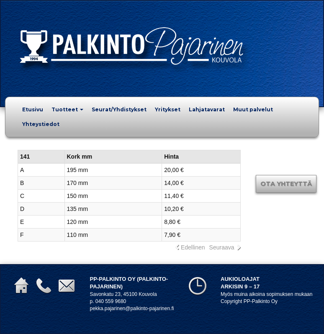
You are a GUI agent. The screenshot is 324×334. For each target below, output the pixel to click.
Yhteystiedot (40, 124)
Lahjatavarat (207, 109)
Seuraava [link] (221, 247)
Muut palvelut (253, 109)
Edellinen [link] (193, 247)
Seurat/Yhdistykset (119, 109)
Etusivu (32, 109)
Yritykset (167, 109)
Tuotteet (67, 109)
